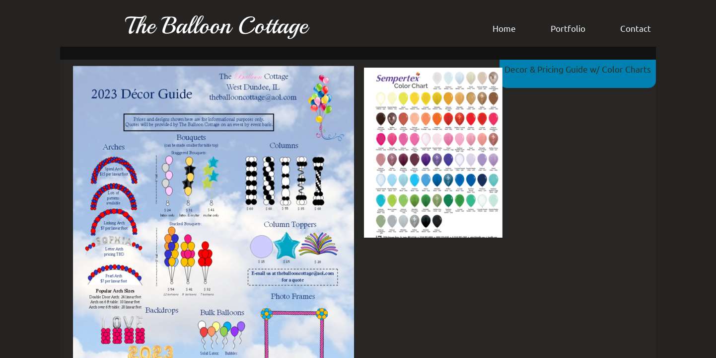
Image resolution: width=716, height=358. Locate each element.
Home (504, 28)
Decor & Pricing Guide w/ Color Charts (577, 69)
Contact (635, 28)
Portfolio (568, 28)
